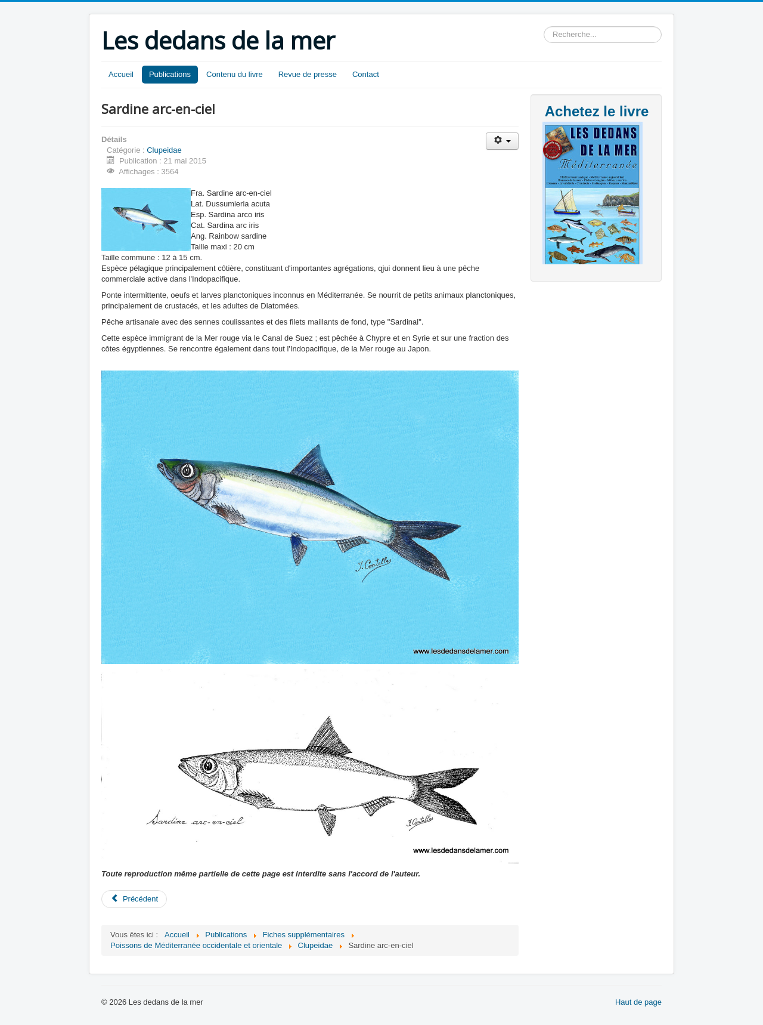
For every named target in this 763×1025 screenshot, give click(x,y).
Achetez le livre (597, 111)
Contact (365, 74)
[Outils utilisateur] (502, 141)
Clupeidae (164, 150)
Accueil (121, 74)
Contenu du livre (234, 74)
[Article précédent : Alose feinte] (134, 899)
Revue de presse (307, 74)
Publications (170, 74)
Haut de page (638, 1002)
